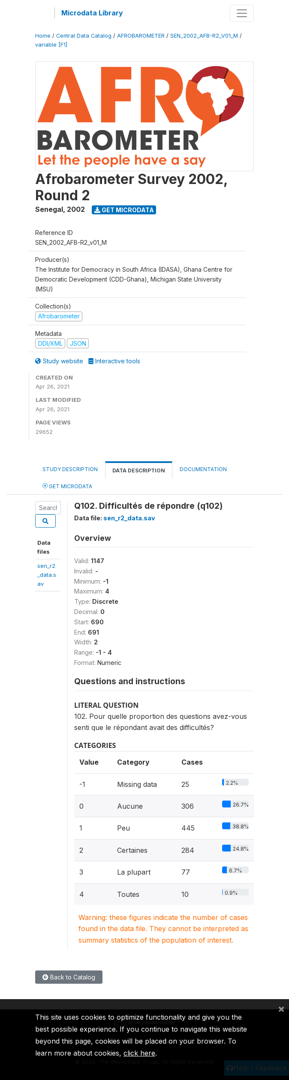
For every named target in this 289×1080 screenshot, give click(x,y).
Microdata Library (92, 13)
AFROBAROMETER (141, 36)
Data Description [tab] (138, 470)
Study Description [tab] (70, 469)
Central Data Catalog (83, 36)
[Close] (281, 1008)
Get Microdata (124, 210)
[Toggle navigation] (242, 13)
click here (139, 1053)
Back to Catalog (68, 977)
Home (43, 36)
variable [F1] (51, 45)
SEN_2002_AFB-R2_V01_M (204, 36)
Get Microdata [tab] (67, 486)
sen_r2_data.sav (46, 574)
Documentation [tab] (203, 469)
